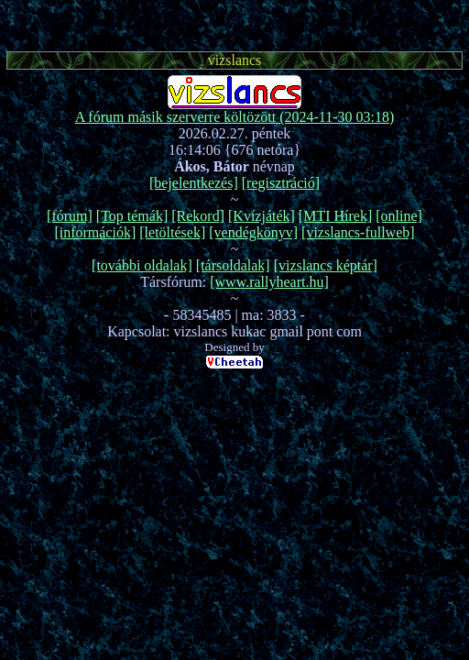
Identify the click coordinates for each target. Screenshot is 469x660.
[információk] (95, 232)
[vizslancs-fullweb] (358, 232)
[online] (399, 216)
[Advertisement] (234, 23)
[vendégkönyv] (253, 232)
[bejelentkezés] (193, 183)
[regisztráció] (281, 183)
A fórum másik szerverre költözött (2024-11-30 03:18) (235, 117)
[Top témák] (132, 216)
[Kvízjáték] (261, 216)
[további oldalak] (142, 265)
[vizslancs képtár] (325, 265)
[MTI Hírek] (335, 216)
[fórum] (70, 216)
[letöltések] (172, 232)
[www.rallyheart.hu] (269, 282)
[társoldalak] (233, 265)
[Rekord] (197, 216)
